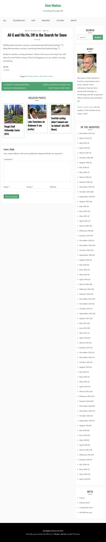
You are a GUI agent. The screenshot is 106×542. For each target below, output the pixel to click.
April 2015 (83, 221)
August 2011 (84, 426)
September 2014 (85, 255)
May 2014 (83, 275)
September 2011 (85, 421)
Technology (19, 20)
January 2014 (84, 294)
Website (53, 187)
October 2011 (84, 416)
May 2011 (83, 440)
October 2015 (84, 192)
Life (33, 20)
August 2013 (84, 318)
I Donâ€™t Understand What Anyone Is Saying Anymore (16, 86)
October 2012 (84, 362)
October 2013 (84, 309)
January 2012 (84, 401)
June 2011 (83, 435)
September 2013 (85, 313)
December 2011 (85, 406)
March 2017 (84, 153)
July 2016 (83, 167)
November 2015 (85, 187)
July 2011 (82, 430)
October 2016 (84, 158)
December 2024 (85, 133)
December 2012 (85, 352)
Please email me (84, 107)
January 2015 (84, 236)
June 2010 (83, 469)
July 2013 (83, 323)
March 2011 (84, 450)
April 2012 (83, 387)
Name (7, 187)
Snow (50, 76)
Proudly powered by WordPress (39, 534)
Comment (8, 159)
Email (30, 187)
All (4, 20)
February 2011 (84, 455)
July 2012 (83, 372)
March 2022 (84, 138)
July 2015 (82, 206)
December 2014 (85, 240)
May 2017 (83, 143)
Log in (82, 498)
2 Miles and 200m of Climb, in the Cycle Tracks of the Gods (57, 86)
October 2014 (84, 250)
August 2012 (84, 367)
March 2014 (84, 284)
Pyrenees (44, 76)
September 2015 (85, 197)
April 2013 (83, 338)
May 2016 (83, 172)
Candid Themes (73, 534)
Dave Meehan (53, 5)
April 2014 (83, 279)
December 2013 (85, 299)
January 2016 (84, 182)
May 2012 (83, 382)
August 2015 (84, 201)
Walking (46, 20)
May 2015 (83, 216)
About (74, 20)
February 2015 (85, 231)
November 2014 (85, 245)
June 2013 (83, 328)
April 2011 (83, 445)
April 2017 (83, 148)
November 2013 (85, 304)
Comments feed (85, 508)
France (36, 76)
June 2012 (83, 377)
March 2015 (84, 226)
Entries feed (84, 503)
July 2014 (83, 265)
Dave (46, 31)
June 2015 (83, 211)
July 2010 (83, 464)
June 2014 (83, 270)
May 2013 (83, 333)
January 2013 (84, 348)
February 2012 (85, 396)
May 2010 (83, 474)
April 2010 (83, 479)
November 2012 (85, 357)
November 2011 (85, 411)
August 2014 (84, 260)
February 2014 (85, 289)
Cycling (60, 20)
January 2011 (84, 460)
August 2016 (84, 163)
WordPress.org (85, 512)
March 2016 (84, 177)
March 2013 (84, 343)
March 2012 (84, 391)
